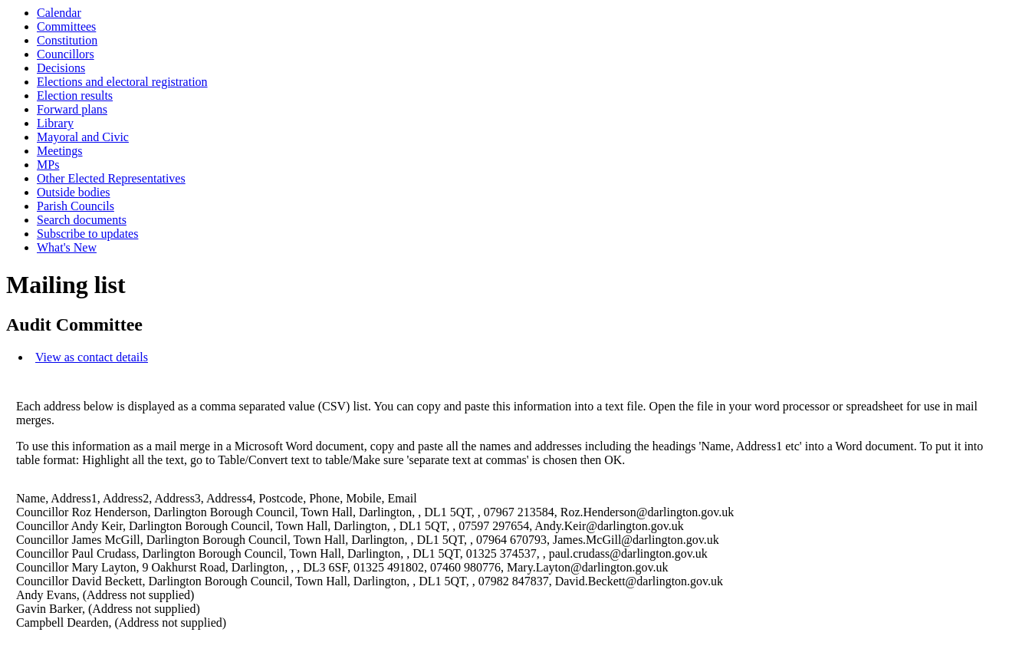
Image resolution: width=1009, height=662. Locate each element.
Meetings (60, 150)
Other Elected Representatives (111, 178)
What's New (67, 247)
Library (55, 123)
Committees (66, 26)
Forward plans (72, 109)
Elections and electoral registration (122, 81)
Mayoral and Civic (83, 136)
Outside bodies (73, 192)
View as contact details (91, 357)
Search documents (82, 219)
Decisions (61, 67)
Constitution (67, 40)
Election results (75, 95)
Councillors (65, 54)
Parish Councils (75, 205)
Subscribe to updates (87, 233)
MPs (48, 164)
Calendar (59, 12)
